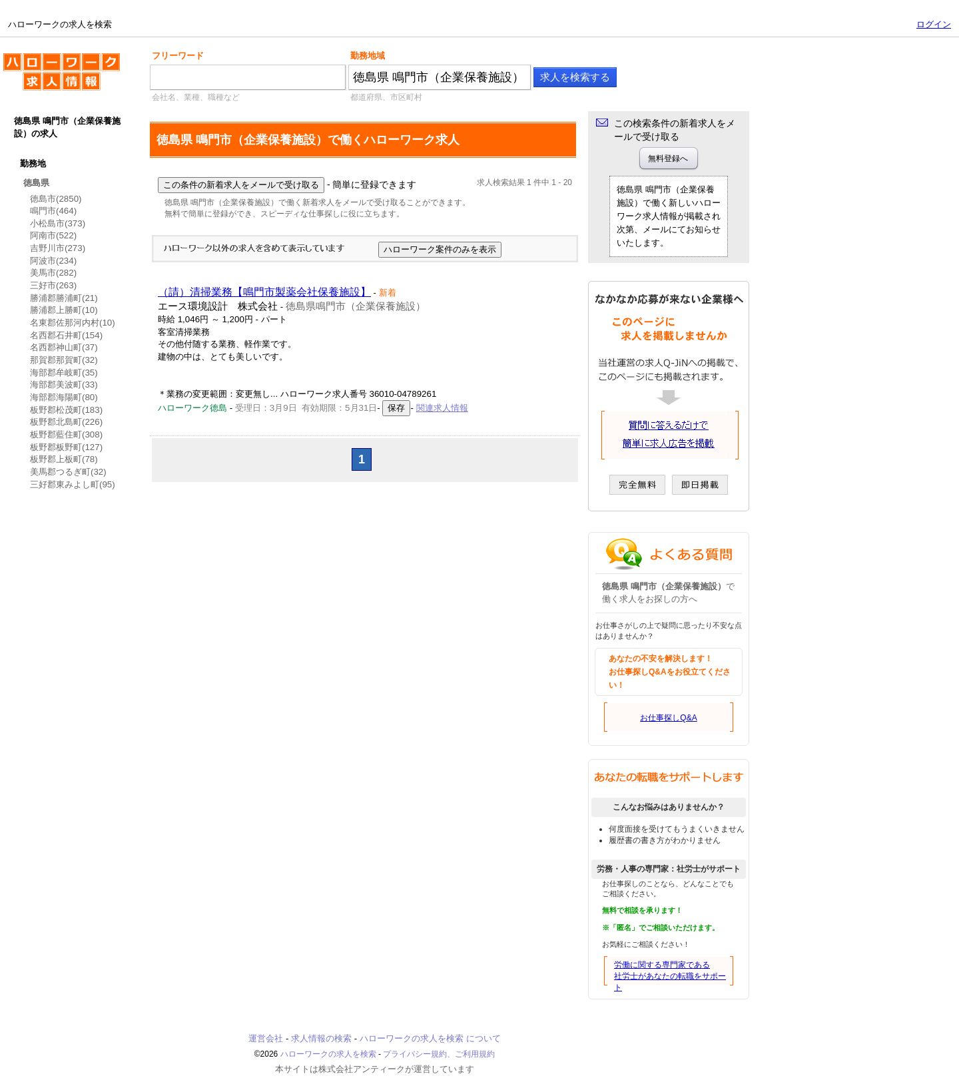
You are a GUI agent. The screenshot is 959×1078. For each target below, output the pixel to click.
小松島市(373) (57, 223)
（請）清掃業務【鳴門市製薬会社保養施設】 (264, 292)
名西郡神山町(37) (64, 347)
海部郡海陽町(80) (64, 397)
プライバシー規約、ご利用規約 (439, 1054)
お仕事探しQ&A (668, 717)
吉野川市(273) (57, 248)
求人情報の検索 (321, 1038)
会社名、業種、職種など (196, 97)
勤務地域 (367, 56)
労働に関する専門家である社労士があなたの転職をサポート (670, 976)
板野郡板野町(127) (66, 447)
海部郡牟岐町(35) (64, 373)
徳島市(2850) (56, 199)
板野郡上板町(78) (64, 459)
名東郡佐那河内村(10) (72, 323)
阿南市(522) (53, 235)
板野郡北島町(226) (66, 422)
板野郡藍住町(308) (66, 434)
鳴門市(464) (53, 211)
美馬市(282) (53, 273)
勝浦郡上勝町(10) (64, 310)
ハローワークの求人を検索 (61, 77)
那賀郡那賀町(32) (64, 360)
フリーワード (178, 56)
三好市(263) (53, 285)
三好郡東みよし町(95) (72, 484)
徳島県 (36, 183)
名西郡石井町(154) (66, 335)
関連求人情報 (442, 408)
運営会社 (265, 1038)
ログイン (933, 24)
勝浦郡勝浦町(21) (64, 298)
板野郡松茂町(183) (66, 410)
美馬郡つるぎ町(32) (68, 472)
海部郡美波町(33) (64, 385)
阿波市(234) (53, 261)
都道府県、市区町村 (386, 97)
